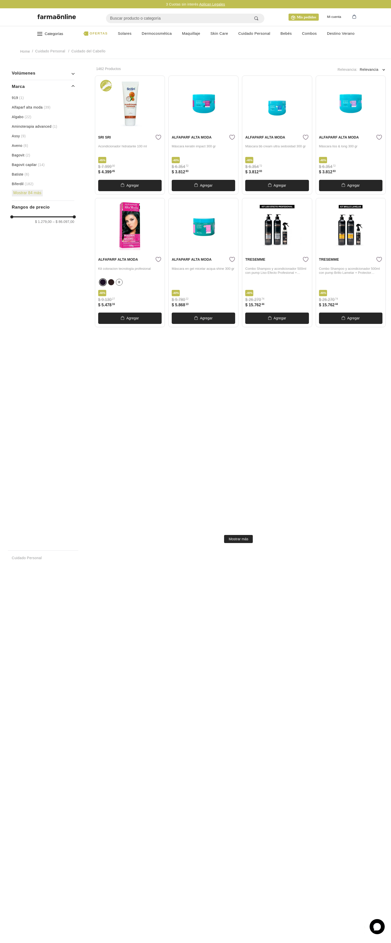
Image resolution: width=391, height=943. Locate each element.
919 (18, 98)
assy (19, 136)
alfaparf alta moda (31, 107)
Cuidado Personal (50, 51)
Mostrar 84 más (27, 193)
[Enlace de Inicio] (25, 51)
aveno (20, 146)
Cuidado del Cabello (88, 51)
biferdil (22, 184)
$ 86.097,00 (63, 222)
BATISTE (20, 174)
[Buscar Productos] (257, 18)
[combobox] (185, 18)
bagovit (21, 155)
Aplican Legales (212, 4)
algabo (21, 117)
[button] (350, 17)
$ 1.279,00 (43, 222)
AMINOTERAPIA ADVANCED (34, 126)
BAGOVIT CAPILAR (28, 165)
